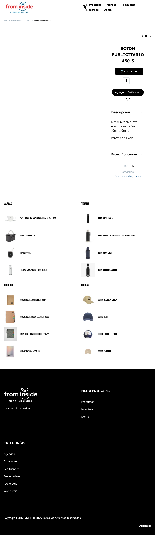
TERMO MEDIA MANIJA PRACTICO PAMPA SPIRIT (117, 232)
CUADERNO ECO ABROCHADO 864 (33, 297)
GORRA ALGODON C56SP (107, 297)
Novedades (93, 5)
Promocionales (16, 20)
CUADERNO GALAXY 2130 (30, 348)
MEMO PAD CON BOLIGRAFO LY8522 (34, 331)
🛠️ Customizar (129, 71)
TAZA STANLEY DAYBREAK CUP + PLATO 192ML (39, 215)
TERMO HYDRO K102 (106, 215)
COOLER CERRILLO (27, 232)
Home (5, 20)
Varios (28, 20)
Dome (108, 9)
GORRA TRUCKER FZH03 (107, 331)
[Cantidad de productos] (126, 81)
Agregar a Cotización (127, 89)
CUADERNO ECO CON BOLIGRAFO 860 (34, 314)
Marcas (111, 5)
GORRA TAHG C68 (104, 348)
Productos (128, 5)
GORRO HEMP (103, 314)
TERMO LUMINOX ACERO (107, 267)
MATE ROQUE (25, 250)
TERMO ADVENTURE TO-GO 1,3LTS (33, 267)
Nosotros (92, 9)
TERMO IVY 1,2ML (105, 250)
